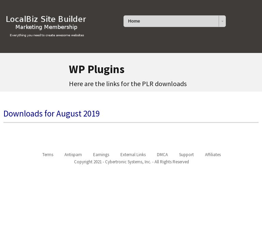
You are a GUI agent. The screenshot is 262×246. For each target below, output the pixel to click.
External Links (133, 155)
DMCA (162, 155)
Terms (47, 155)
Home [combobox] (134, 21)
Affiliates (213, 155)
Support (186, 155)
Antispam (73, 155)
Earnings (101, 155)
